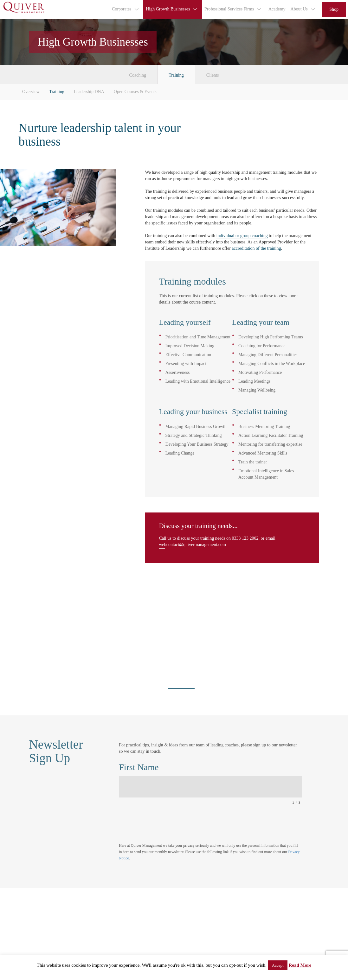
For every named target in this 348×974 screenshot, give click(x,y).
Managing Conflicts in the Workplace (271, 363)
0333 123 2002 (245, 538)
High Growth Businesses (172, 9)
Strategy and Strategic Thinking (193, 435)
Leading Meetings (254, 381)
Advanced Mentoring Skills (262, 453)
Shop (333, 9)
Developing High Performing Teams (270, 337)
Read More (299, 965)
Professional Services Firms (233, 9)
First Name (138, 767)
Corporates (125, 9)
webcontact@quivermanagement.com (192, 544)
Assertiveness (177, 372)
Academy (277, 9)
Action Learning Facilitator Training (270, 435)
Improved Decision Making (189, 345)
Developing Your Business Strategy (196, 444)
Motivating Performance (260, 372)
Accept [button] (278, 965)
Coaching (137, 75)
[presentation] (167, 820)
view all (42, 638)
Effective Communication (188, 354)
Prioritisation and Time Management (197, 337)
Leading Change (179, 453)
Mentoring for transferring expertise (270, 444)
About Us (303, 9)
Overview (31, 91)
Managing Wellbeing (256, 390)
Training (176, 75)
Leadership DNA (89, 91)
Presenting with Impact (185, 363)
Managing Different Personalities (267, 354)
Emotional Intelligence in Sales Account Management (266, 474)
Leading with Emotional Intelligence (197, 381)
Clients (212, 75)
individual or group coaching (242, 235)
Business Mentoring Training (264, 426)
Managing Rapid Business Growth (195, 426)
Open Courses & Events (135, 91)
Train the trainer (252, 462)
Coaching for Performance (262, 345)
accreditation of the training (256, 248)
